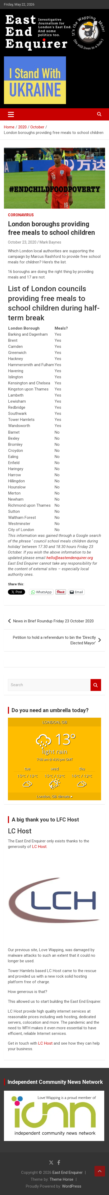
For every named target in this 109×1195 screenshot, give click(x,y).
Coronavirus (21, 215)
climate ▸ (55, 796)
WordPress (71, 1186)
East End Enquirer (68, 1172)
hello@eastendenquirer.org (69, 557)
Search (96, 685)
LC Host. (39, 846)
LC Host (46, 1043)
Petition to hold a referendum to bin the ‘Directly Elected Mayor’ (54, 640)
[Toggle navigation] (11, 114)
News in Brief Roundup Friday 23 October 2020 (53, 621)
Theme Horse (61, 1179)
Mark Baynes (50, 242)
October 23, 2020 (22, 242)
